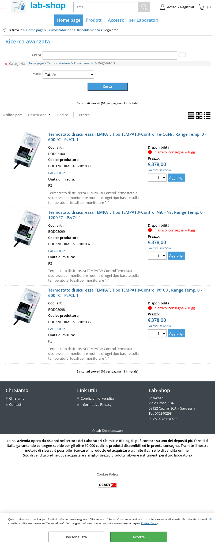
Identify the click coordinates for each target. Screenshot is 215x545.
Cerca (36, 54)
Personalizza (76, 537)
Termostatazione (58, 63)
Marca (37, 74)
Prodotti (94, 20)
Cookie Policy (149, 523)
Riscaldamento (84, 63)
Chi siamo (17, 398)
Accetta (139, 537)
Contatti (15, 404)
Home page (68, 20)
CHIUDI (210, 518)
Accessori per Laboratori (133, 20)
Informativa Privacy (96, 404)
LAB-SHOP (56, 173)
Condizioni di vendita (97, 398)
